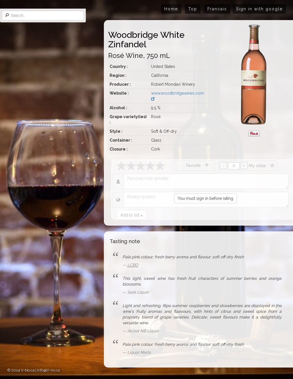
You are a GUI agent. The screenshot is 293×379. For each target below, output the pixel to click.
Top (192, 9)
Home (171, 9)
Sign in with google (259, 9)
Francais (217, 9)
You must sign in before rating (205, 198)
